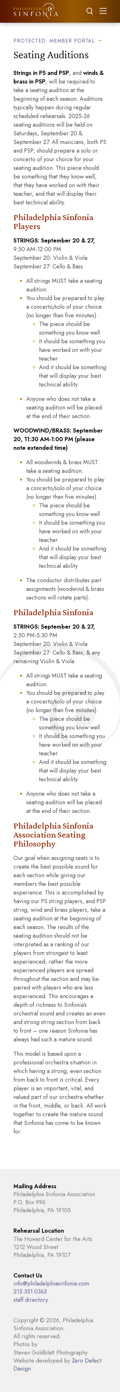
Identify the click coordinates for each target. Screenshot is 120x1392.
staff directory (30, 1300)
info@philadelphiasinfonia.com (51, 1283)
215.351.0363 (30, 1291)
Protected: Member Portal (54, 40)
